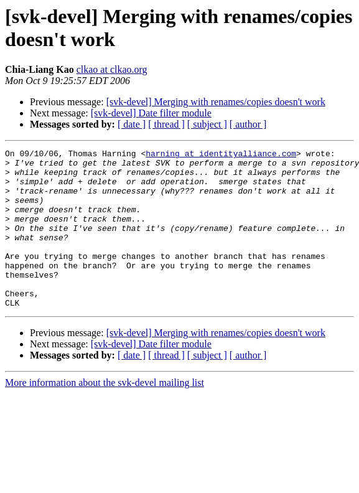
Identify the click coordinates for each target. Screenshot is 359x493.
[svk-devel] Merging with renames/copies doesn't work (215, 101)
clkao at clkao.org (112, 69)
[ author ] (248, 124)
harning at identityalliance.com (221, 155)
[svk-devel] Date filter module (151, 113)
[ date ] (132, 124)
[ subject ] (207, 124)
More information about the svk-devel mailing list (104, 414)
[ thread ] (166, 124)
